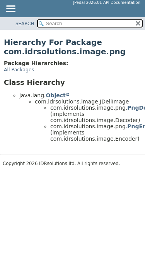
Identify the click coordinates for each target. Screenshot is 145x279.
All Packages (19, 69)
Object (55, 95)
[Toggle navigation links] (10, 9)
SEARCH (24, 23)
